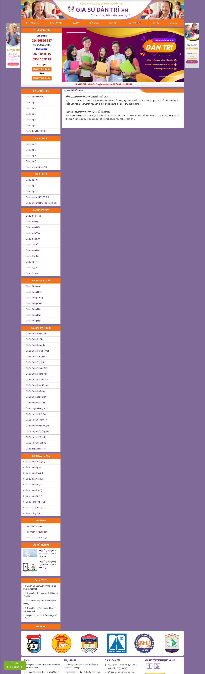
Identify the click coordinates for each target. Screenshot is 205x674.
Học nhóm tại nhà (34, 526)
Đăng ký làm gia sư (41, 78)
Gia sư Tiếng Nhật (34, 292)
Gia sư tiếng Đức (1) (34, 514)
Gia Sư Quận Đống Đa (35, 345)
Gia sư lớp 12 (32, 192)
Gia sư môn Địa (32, 251)
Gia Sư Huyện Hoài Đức (36, 414)
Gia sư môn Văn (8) (34, 479)
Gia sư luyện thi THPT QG (37, 197)
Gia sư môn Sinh (33, 239)
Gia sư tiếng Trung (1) (35, 508)
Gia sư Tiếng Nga (33, 321)
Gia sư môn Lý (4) (33, 468)
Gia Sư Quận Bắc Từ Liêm (37, 380)
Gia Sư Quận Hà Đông (35, 391)
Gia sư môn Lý (32, 222)
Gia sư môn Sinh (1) (34, 496)
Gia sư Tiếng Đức (33, 315)
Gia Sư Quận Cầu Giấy (35, 357)
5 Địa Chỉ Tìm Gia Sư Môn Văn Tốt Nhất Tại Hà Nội (87, 112)
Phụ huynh (56, 23)
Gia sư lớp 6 (31, 144)
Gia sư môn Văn (33, 233)
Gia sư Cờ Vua (32, 274)
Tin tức (155, 23)
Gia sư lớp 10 (32, 180)
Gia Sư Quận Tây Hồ (35, 363)
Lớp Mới (135, 23)
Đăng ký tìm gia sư (41, 69)
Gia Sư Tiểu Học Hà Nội (36, 131)
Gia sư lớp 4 (31, 120)
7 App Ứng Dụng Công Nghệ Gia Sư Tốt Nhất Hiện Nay (47, 565)
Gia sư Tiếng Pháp (34, 304)
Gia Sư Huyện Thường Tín (37, 432)
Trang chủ (33, 23)
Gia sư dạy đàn (32, 256)
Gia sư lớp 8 (31, 156)
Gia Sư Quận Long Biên (36, 397)
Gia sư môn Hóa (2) (34, 473)
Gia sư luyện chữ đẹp (35, 97)
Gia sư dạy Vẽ (32, 268)
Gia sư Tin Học (32, 262)
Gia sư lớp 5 (31, 126)
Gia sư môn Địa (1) (34, 491)
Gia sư (75, 23)
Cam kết (113, 23)
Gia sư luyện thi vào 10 (36, 167)
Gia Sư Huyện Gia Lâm (35, 403)
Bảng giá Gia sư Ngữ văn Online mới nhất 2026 (87, 97)
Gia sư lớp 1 (31, 103)
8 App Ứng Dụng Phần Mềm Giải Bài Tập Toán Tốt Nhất (48, 554)
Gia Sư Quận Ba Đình (35, 339)
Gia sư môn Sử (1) (33, 485)
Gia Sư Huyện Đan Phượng (37, 426)
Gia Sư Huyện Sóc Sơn (36, 443)
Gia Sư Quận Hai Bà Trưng (37, 351)
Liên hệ (173, 23)
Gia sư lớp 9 (31, 161)
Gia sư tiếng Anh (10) (35, 502)
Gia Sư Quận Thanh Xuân (37, 368)
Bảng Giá (94, 23)
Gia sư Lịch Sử (32, 245)
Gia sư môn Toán (33, 216)
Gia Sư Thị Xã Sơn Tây (36, 449)
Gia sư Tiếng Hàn (33, 309)
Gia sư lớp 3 (31, 114)
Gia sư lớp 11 (32, 186)
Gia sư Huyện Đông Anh (36, 409)
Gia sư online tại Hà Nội (36, 538)
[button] (65, 53)
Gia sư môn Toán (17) (35, 462)
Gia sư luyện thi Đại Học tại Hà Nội (41, 203)
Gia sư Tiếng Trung (34, 298)
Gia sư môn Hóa (33, 228)
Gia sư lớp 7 (31, 150)
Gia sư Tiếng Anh (33, 286)
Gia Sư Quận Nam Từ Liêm (37, 386)
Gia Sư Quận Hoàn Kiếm (36, 334)
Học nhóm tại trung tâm (37, 532)
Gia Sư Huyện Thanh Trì (36, 420)
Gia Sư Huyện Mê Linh (35, 437)
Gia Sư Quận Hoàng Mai (36, 374)
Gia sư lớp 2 (31, 108)
